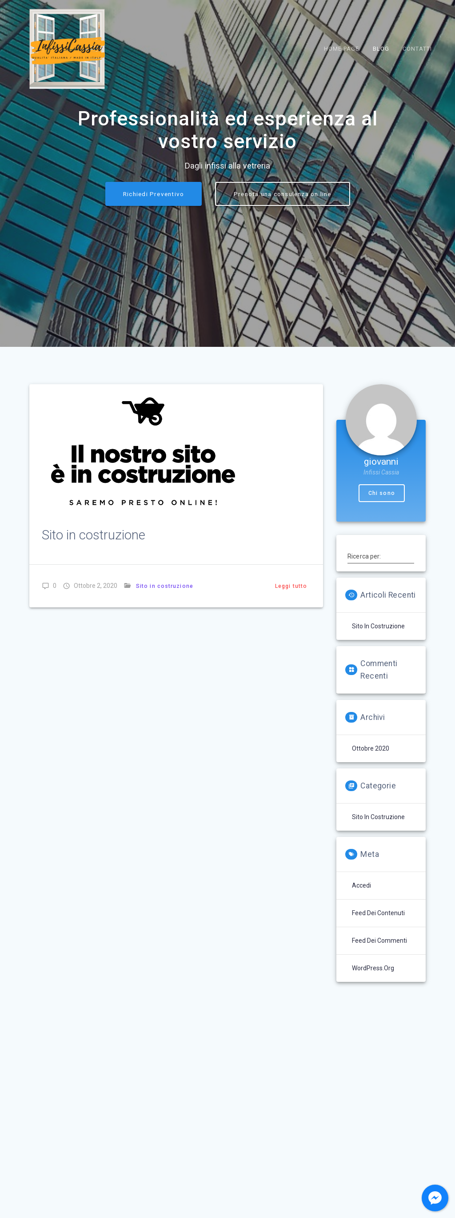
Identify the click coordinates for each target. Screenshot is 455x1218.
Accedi (361, 955)
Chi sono (381, 563)
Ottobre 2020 (370, 818)
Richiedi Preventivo (153, 264)
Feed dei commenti (379, 1010)
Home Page (341, 48)
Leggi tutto (291, 656)
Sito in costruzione (93, 604)
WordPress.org (373, 1037)
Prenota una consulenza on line (282, 264)
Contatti (417, 48)
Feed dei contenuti (378, 982)
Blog (381, 48)
